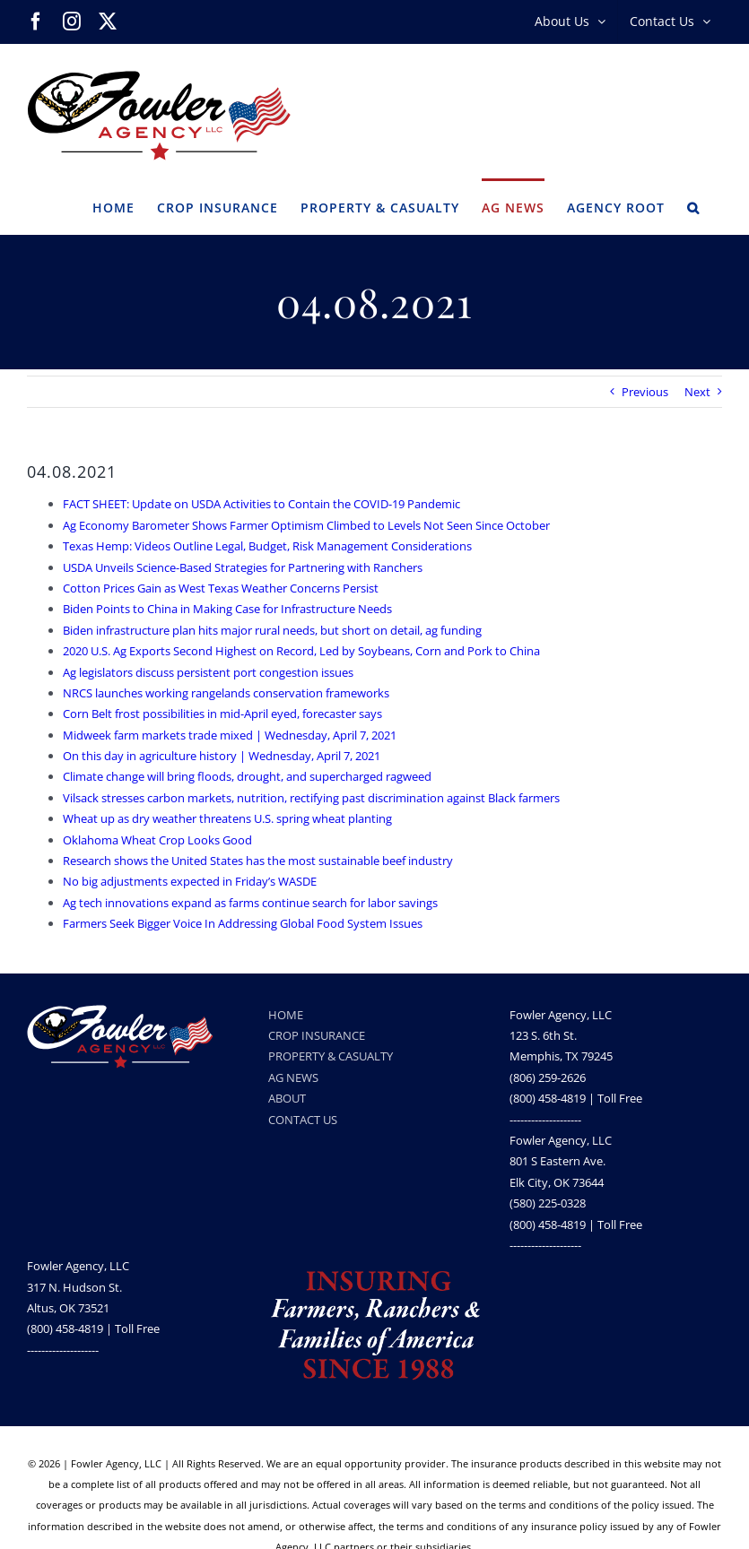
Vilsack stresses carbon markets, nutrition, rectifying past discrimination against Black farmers (311, 798)
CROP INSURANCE (316, 1035)
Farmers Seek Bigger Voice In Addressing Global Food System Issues (242, 923)
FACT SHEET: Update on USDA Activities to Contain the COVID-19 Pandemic (261, 504)
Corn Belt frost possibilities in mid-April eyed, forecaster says (222, 713)
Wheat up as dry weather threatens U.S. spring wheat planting (227, 818)
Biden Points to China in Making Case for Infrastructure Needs (227, 609)
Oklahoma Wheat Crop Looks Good (157, 840)
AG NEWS (293, 1077)
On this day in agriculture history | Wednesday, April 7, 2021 (221, 756)
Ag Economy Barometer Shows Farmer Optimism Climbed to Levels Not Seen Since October (306, 525)
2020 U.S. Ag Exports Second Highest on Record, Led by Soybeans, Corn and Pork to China (301, 651)
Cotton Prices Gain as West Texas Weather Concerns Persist (221, 588)
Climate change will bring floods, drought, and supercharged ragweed (247, 776)
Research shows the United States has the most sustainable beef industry (258, 860)
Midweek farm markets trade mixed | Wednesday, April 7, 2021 (229, 735)
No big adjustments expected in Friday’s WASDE (190, 881)
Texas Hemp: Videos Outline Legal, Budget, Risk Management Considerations (267, 546)
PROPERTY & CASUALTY (330, 1056)
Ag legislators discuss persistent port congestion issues (208, 672)
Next (697, 392)
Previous (645, 392)
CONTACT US (302, 1120)
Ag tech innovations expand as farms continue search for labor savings (250, 903)
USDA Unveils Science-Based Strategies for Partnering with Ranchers (242, 567)
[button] (693, 206)
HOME (285, 1015)
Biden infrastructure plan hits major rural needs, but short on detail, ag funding (272, 630)
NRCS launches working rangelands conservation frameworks (226, 693)
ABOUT (287, 1098)
